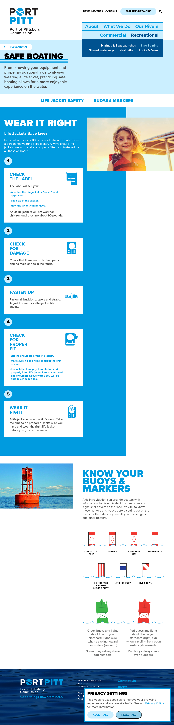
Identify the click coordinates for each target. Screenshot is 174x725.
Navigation (126, 50)
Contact (111, 11)
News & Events (93, 11)
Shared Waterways (102, 50)
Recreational (144, 35)
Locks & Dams (148, 50)
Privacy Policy (154, 703)
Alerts (122, 687)
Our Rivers (146, 26)
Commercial (113, 35)
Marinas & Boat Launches (118, 45)
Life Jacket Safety (62, 100)
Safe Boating (149, 45)
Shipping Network (138, 11)
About (92, 26)
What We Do (116, 26)
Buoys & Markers (113, 100)
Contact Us (127, 681)
